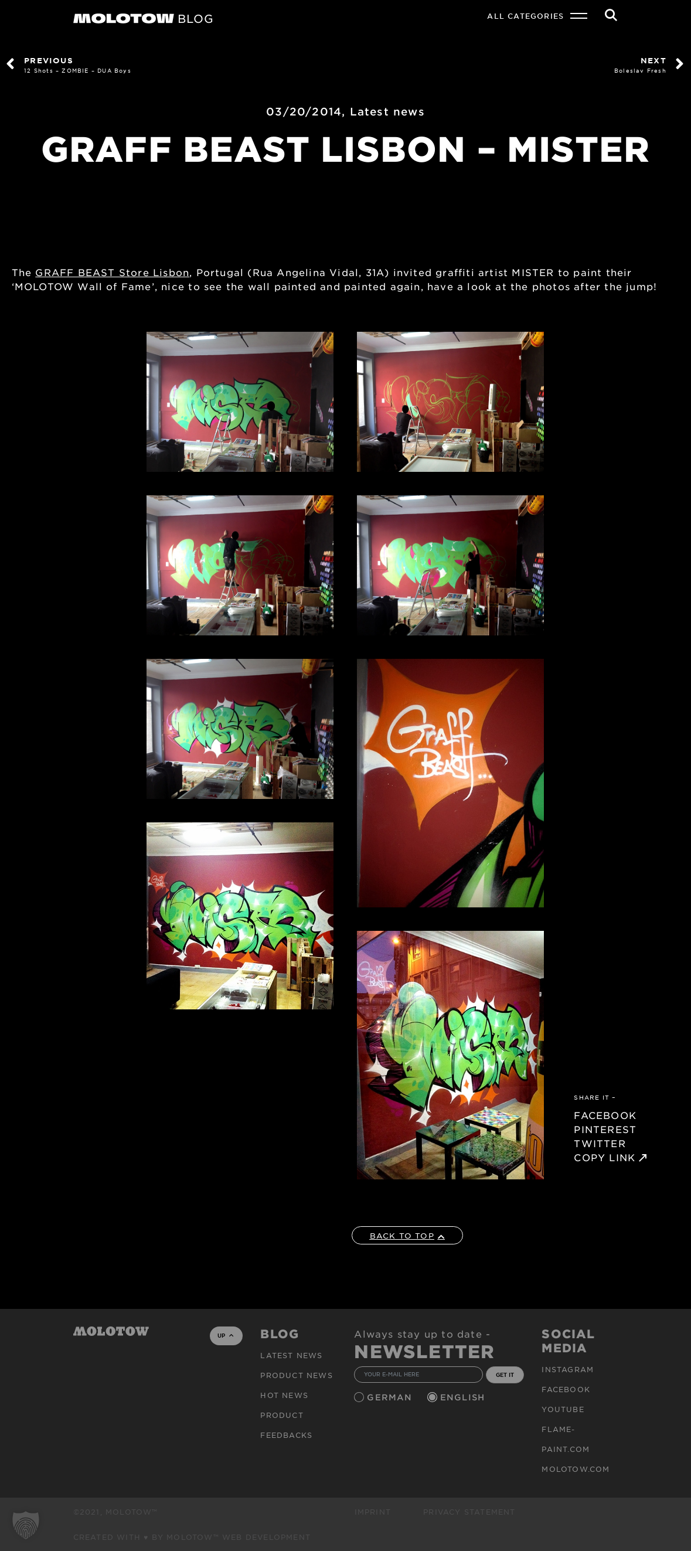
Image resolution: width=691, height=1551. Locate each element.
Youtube (563, 1409)
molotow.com (576, 1469)
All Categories (525, 16)
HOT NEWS (284, 1395)
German (391, 1397)
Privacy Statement (469, 1511)
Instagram (568, 1369)
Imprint (373, 1511)
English (464, 1397)
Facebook (566, 1389)
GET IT (505, 1374)
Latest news (387, 111)
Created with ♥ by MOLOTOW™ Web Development (192, 1537)
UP (225, 1335)
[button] (26, 1525)
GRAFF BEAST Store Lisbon (112, 272)
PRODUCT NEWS (296, 1375)
